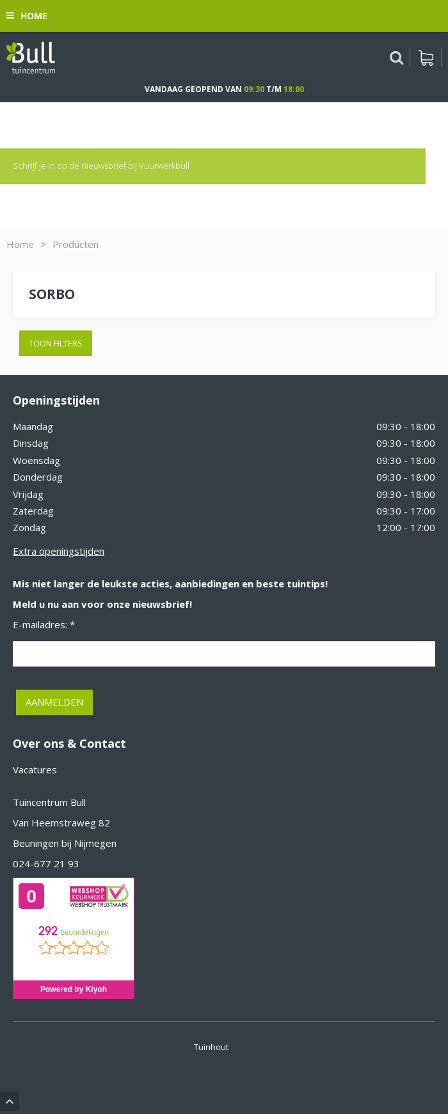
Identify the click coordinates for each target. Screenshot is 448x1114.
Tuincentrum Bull (49, 802)
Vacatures (35, 769)
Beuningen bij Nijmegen (64, 843)
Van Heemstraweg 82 (61, 822)
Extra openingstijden (58, 551)
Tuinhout (211, 1047)
